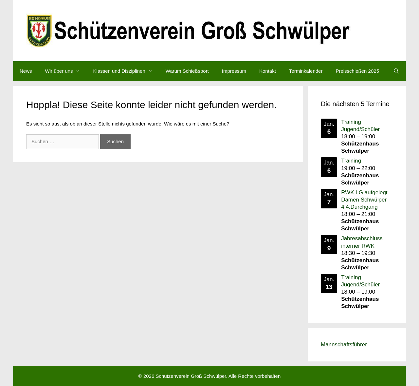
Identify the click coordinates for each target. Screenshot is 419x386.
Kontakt (267, 71)
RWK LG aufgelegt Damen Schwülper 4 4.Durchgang (364, 199)
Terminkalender (306, 71)
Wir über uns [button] (66, 71)
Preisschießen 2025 (357, 71)
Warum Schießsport (187, 71)
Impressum (234, 71)
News (26, 71)
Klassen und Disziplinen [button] (126, 71)
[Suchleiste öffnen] (396, 71)
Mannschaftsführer (344, 344)
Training (351, 161)
